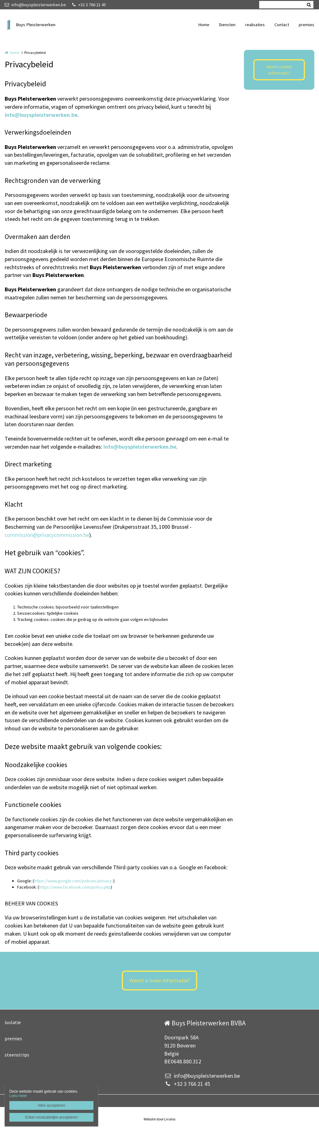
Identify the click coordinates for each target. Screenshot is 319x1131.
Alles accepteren (51, 1105)
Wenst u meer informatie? (279, 70)
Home (203, 24)
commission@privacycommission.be (47, 534)
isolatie (13, 1022)
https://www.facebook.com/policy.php (75, 887)
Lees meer (18, 1096)
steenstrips (17, 1055)
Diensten (227, 24)
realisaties (255, 24)
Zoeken (308, 4)
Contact (281, 24)
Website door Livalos (159, 1119)
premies (306, 24)
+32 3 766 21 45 (89, 4)
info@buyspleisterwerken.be (35, 4)
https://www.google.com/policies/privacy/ (73, 881)
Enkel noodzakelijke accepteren (51, 1117)
